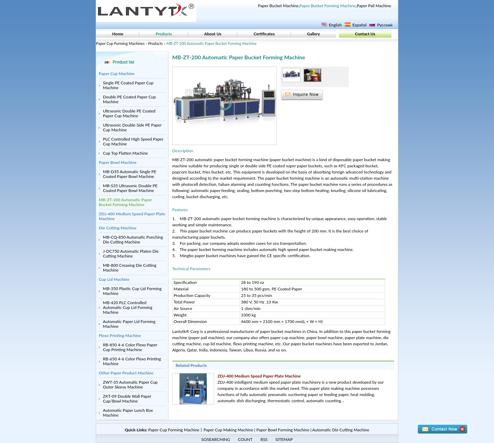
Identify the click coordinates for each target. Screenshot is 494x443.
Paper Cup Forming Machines (120, 43)
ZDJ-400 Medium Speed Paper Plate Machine (132, 216)
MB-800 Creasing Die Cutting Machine (129, 268)
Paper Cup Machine (116, 73)
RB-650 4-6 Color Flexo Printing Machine (132, 361)
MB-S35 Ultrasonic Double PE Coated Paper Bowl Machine (130, 188)
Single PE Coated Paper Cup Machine (128, 85)
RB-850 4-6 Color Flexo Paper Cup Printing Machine (130, 347)
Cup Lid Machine (114, 279)
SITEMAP (284, 439)
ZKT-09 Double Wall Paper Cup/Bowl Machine (127, 399)
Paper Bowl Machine (118, 162)
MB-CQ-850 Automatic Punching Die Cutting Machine (133, 239)
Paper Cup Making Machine (228, 429)
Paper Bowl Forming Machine (282, 429)
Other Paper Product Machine (126, 372)
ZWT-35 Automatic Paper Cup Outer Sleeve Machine (130, 385)
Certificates (264, 33)
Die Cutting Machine (118, 227)
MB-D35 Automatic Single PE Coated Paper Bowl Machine (129, 174)
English (335, 24)
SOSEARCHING (215, 439)
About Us (212, 33)
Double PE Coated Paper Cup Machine (129, 99)
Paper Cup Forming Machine (173, 429)
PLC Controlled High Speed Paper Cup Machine (133, 141)
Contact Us (365, 33)
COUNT (245, 439)
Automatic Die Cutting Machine (340, 429)
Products (163, 33)
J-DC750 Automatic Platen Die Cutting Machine (130, 254)
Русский (384, 24)
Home (117, 33)
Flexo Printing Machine (120, 335)
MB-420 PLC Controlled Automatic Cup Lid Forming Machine (127, 307)
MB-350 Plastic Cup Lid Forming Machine (132, 291)
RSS (264, 439)
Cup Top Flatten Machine (125, 153)
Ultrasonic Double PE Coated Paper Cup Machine (129, 113)
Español (359, 24)
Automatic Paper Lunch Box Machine (128, 413)
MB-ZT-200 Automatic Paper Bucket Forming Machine (125, 202)
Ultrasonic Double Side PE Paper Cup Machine (132, 127)
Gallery (313, 33)
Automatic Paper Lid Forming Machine (129, 324)
